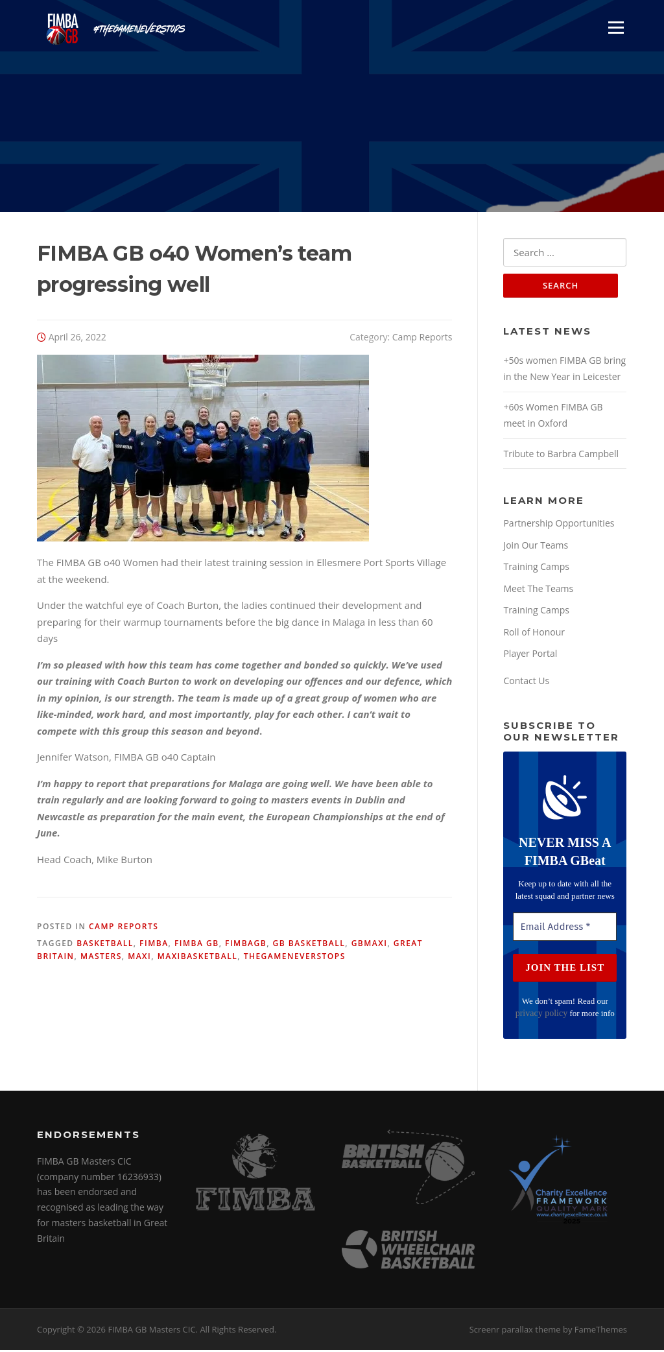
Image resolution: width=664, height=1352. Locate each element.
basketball (105, 943)
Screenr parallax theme (515, 1331)
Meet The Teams (538, 590)
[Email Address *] (565, 928)
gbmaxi (369, 943)
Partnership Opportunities (558, 525)
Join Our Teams (535, 546)
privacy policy (541, 1014)
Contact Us (526, 682)
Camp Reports (422, 338)
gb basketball (309, 943)
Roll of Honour (534, 633)
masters (101, 957)
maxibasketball (198, 957)
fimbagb (246, 943)
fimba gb (196, 943)
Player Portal (530, 655)
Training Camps (536, 568)
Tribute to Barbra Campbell (561, 455)
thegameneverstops (295, 957)
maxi (139, 957)
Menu (615, 27)
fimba (153, 943)
